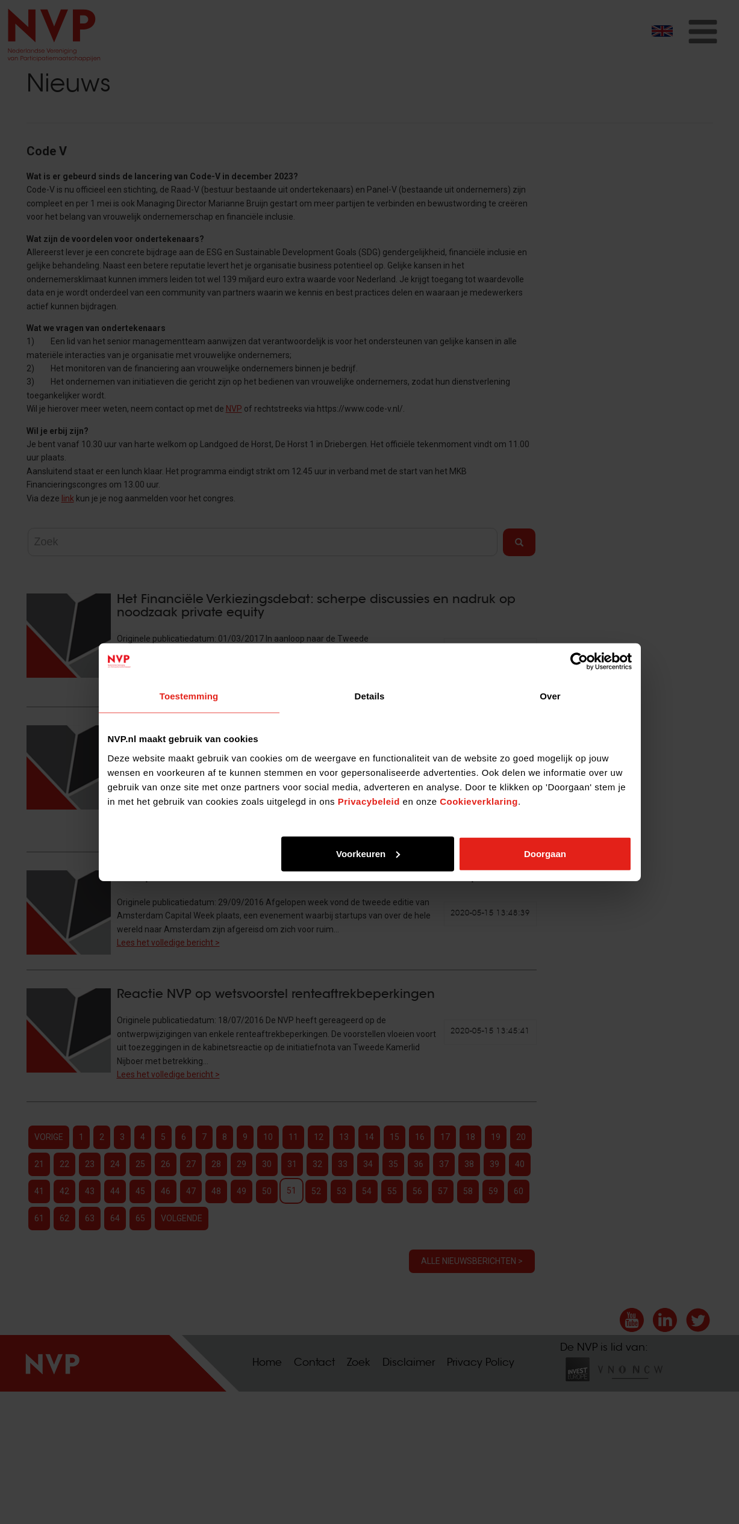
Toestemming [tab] (189, 696)
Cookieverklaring (479, 801)
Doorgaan (545, 853)
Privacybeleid (369, 801)
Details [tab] (370, 696)
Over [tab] (550, 696)
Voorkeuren (368, 853)
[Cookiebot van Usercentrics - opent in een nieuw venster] (579, 661)
